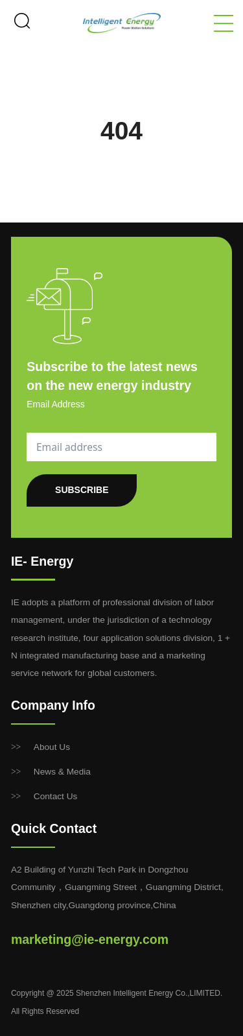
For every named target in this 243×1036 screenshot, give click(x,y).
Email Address (55, 404)
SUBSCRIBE (81, 490)
